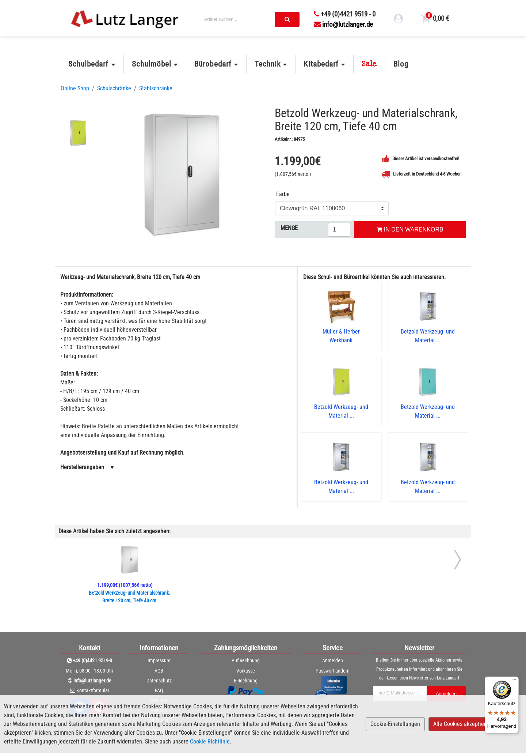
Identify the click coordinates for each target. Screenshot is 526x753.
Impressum (159, 660)
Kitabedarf (321, 64)
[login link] (398, 19)
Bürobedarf (212, 64)
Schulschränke (114, 88)
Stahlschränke (155, 88)
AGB (159, 671)
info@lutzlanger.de (343, 24)
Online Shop (75, 88)
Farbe (283, 194)
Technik (268, 64)
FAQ (159, 690)
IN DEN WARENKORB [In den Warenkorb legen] (410, 229)
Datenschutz (159, 681)
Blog (400, 64)
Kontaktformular (92, 690)
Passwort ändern (333, 671)
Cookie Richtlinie (210, 741)
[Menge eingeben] (339, 230)
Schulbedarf (88, 64)
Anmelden (332, 660)
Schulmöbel (151, 64)
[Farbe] (332, 208)
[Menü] (514, 681)
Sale (369, 64)
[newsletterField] (399, 693)
